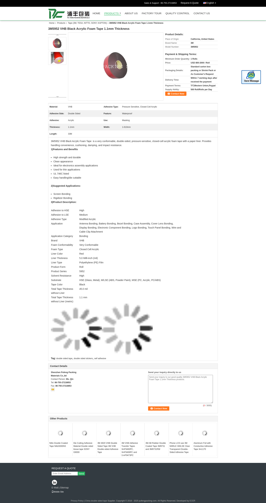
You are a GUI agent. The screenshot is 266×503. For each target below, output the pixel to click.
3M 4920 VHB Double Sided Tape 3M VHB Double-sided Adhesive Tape (107, 447)
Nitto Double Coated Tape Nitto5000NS (58, 444)
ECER (192, 501)
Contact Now (177, 93)
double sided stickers (83, 358)
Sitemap (64, 487)
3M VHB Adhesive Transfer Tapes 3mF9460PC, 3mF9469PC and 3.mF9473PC (129, 449)
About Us (131, 13)
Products (111, 13)
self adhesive (100, 358)
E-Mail (55, 487)
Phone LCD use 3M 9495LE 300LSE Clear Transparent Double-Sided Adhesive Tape (180, 447)
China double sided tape (96, 501)
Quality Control (177, 13)
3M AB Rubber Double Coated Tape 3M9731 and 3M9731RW (156, 446)
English (212, 2)
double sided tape (64, 358)
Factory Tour (151, 13)
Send (81, 473)
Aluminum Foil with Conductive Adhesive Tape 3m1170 (203, 446)
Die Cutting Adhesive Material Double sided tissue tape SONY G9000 (83, 447)
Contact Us (202, 13)
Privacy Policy (77, 501)
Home (96, 13)
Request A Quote (190, 3)
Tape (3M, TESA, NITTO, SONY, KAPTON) (87, 23)
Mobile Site (58, 492)
